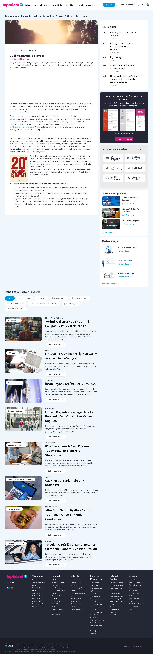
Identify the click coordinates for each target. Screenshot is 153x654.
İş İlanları (29, 5)
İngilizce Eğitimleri (96, 604)
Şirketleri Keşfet (70, 303)
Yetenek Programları (44, 5)
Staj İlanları (74, 585)
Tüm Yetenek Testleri (116, 583)
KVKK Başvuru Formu (39, 604)
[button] (115, 133)
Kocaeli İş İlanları (76, 606)
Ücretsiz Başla (109, 284)
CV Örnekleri (56, 601)
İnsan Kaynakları (59, 298)
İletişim (34, 606)
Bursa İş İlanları (76, 604)
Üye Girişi (141, 4)
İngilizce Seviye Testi (116, 585)
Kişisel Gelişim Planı (116, 612)
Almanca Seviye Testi (116, 599)
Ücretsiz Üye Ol (126, 5)
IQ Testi (112, 604)
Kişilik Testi (113, 591)
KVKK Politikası (37, 598)
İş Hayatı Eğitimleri (96, 588)
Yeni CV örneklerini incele (20, 59)
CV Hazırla (41, 298)
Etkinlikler (59, 5)
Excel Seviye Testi (115, 593)
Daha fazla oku (56, 344)
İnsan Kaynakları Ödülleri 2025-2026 (70, 384)
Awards (89, 5)
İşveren (110, 5)
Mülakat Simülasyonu (116, 615)
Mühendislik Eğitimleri (97, 620)
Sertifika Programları (58, 588)
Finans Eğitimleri (95, 596)
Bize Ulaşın (132, 609)
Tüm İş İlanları (75, 580)
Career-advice (24, 298)
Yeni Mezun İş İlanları (77, 582)
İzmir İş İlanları (75, 601)
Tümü (139, 149)
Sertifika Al (128, 203)
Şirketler (54, 593)
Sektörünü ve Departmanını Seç (44, 303)
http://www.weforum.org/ (24, 127)
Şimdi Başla (108, 232)
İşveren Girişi (133, 580)
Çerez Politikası (37, 601)
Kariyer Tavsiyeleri (30, 16)
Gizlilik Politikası (37, 596)
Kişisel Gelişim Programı (59, 590)
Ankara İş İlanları (76, 598)
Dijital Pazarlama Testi (116, 601)
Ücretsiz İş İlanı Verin (135, 585)
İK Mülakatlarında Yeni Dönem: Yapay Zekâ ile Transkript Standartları (67, 451)
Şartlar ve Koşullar (38, 593)
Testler (81, 5)
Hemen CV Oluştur (124, 139)
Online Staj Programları (97, 623)
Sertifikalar (71, 5)
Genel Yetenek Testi (116, 588)
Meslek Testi (113, 607)
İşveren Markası (134, 598)
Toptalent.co (11, 16)
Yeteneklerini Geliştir (15, 309)
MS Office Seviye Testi (116, 596)
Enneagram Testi (115, 609)
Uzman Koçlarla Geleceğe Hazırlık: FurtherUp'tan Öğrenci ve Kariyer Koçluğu (69, 417)
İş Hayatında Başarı (52, 16)
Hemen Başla (124, 251)
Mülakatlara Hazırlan (15, 303)
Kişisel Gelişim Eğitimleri (98, 612)
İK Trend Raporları (134, 601)
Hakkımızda (36, 580)
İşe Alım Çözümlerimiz (136, 582)
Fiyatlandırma (133, 606)
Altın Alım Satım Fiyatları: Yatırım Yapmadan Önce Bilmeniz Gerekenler (69, 515)
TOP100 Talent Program (136, 604)
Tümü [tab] (9, 298)
